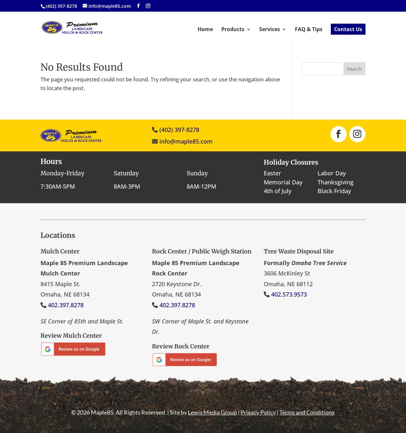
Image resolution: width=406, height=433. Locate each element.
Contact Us (348, 29)
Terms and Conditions (306, 412)
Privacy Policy (258, 412)
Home (205, 30)
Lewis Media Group (212, 412)
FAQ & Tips (308, 30)
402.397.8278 (66, 305)
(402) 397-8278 (179, 130)
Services (269, 30)
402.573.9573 (289, 294)
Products (232, 30)
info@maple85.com (186, 141)
